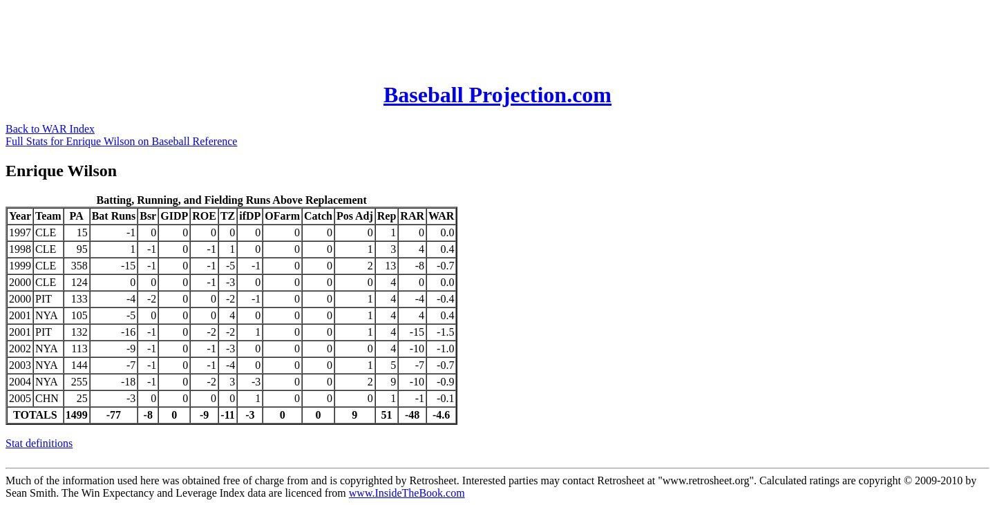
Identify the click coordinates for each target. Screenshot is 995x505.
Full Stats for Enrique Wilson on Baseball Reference (121, 141)
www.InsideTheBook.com (407, 493)
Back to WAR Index (50, 129)
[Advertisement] (257, 37)
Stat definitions (39, 443)
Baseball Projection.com (497, 94)
